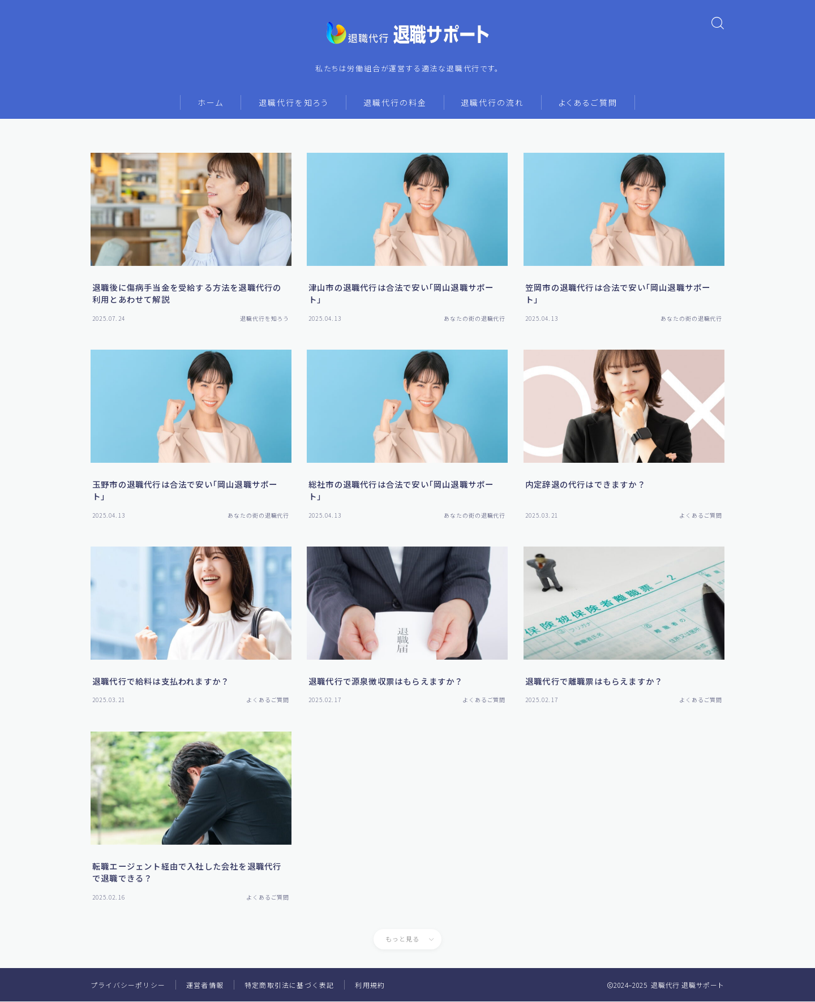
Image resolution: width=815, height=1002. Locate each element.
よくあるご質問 (588, 103)
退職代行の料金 (395, 103)
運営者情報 (205, 985)
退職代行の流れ (492, 103)
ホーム (211, 103)
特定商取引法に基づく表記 (289, 985)
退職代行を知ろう (294, 103)
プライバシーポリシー (128, 985)
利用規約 (370, 985)
